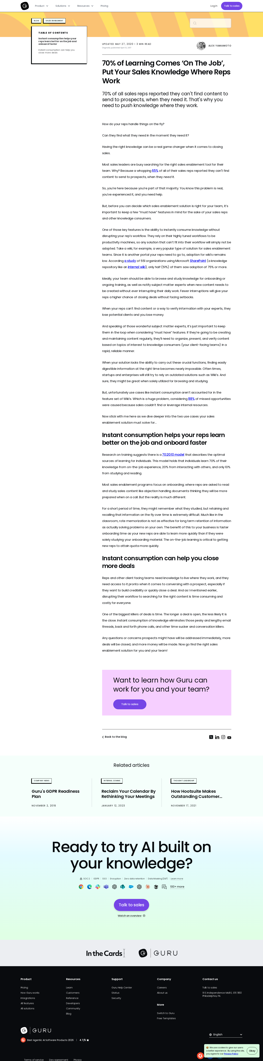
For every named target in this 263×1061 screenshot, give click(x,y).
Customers (73, 992)
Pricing (104, 6)
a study (130, 261)
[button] (42, 6)
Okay (252, 1050)
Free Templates (166, 1018)
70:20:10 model (173, 454)
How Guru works (30, 992)
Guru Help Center (122, 987)
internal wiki (136, 267)
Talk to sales (232, 6)
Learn (69, 987)
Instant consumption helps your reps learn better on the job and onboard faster (57, 41)
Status (115, 992)
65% (155, 170)
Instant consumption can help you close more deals (56, 51)
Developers (73, 1003)
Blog (68, 1013)
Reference (72, 998)
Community (73, 1008)
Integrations (28, 998)
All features (27, 1003)
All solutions (27, 1008)
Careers (162, 987)
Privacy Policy (231, 1053)
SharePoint (198, 261)
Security (116, 998)
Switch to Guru (165, 1013)
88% (191, 399)
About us (162, 992)
